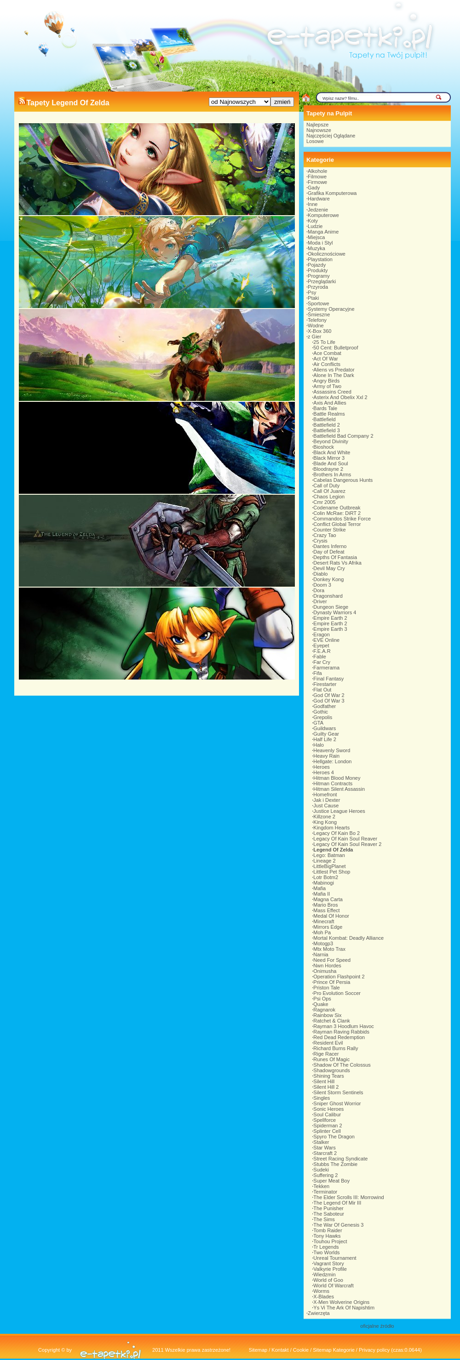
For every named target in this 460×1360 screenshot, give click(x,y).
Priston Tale (326, 987)
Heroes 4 (323, 772)
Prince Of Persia (331, 982)
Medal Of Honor (331, 916)
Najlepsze (317, 124)
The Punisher (328, 1208)
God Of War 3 (328, 700)
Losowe (315, 141)
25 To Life (324, 342)
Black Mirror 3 (329, 458)
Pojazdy (317, 265)
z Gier (314, 336)
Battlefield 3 (326, 430)
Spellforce (324, 1120)
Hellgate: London (332, 761)
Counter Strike (329, 529)
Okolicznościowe (326, 254)
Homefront (325, 794)
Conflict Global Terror (337, 524)
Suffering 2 (325, 1175)
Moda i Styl (320, 243)
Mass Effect (326, 910)
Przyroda (318, 287)
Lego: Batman (329, 855)
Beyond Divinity (330, 441)
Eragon (321, 634)
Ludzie (315, 226)
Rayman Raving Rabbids (341, 1031)
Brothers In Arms (332, 474)
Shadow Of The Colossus (342, 1065)
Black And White (331, 452)
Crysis (320, 540)
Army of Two (327, 386)
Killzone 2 (324, 816)
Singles (321, 1098)
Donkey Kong (328, 579)
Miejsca (316, 237)
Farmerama (326, 667)
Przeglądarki (322, 281)
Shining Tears (328, 1076)
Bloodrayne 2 (328, 469)
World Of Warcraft (333, 1285)
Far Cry (321, 662)
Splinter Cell (326, 1131)
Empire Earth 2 (330, 618)
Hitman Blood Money (336, 778)
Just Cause (326, 805)
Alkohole (317, 171)
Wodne (316, 325)
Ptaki (313, 298)
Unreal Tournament (334, 1258)
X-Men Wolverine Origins (341, 1302)
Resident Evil (328, 1043)
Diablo (320, 574)
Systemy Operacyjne (331, 309)
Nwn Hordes (327, 965)
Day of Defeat (328, 551)
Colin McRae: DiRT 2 (337, 513)
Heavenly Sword (331, 750)
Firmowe (317, 182)
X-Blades (323, 1296)
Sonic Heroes (328, 1109)
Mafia (319, 888)
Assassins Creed (332, 391)
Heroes (321, 767)
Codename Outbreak (336, 507)
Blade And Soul (330, 463)
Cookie (301, 1350)
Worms (321, 1291)
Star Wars (324, 1147)
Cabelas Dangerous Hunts (343, 480)
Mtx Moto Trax (329, 949)
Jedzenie (318, 209)
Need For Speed (332, 960)
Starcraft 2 (325, 1153)
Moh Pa (322, 932)
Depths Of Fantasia (335, 557)
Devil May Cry (329, 568)
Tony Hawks (326, 1236)
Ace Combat (327, 353)
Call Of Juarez (329, 491)
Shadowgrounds (331, 1070)
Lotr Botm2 (325, 877)
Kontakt (279, 1350)
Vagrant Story (328, 1263)
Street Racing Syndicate (340, 1158)
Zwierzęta (319, 1313)
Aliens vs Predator (333, 369)
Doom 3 (322, 585)
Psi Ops (322, 998)
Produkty (318, 270)
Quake (320, 1004)
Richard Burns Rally (335, 1048)
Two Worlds (326, 1252)
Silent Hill (323, 1081)
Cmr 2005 (324, 502)
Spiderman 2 (327, 1125)
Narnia (320, 954)
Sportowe (318, 303)
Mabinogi (323, 883)
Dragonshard (328, 596)
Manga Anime (323, 231)
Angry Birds (326, 380)
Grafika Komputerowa (332, 193)
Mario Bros (325, 905)
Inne (312, 204)
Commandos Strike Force (342, 518)
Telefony (317, 320)
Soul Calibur (327, 1114)
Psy (312, 292)
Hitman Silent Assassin (339, 789)
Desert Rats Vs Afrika (337, 563)
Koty (313, 220)
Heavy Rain (326, 756)
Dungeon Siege (330, 607)
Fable (319, 656)
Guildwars (324, 728)
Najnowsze (318, 130)
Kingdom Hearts (331, 827)
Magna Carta (328, 899)
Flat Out (322, 689)
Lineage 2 (324, 860)
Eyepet (321, 645)
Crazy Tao (324, 535)
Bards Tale (325, 408)
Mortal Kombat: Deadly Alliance (348, 938)
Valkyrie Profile (330, 1269)
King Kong (325, 822)
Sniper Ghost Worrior (337, 1103)
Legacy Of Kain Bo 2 (336, 833)
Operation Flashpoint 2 (338, 976)
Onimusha (324, 971)
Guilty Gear (326, 734)
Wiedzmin (324, 1274)
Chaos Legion (329, 496)
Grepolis (322, 717)
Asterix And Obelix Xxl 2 (340, 397)
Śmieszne (319, 314)
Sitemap (258, 1350)
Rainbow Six (327, 1015)
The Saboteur (328, 1214)
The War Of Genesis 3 (338, 1225)
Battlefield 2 (326, 425)
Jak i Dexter (326, 800)
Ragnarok (324, 1009)
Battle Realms (329, 414)
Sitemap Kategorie (334, 1350)
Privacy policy (374, 1350)
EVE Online (326, 640)
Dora (318, 590)
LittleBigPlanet (329, 866)
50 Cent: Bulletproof (335, 347)
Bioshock (323, 447)
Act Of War (325, 358)
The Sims (323, 1219)
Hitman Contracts (332, 783)
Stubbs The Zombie (335, 1164)
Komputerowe (323, 215)
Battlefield (324, 419)
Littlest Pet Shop (331, 871)
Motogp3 (323, 943)
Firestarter (324, 684)
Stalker (321, 1142)
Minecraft (323, 921)
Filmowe (317, 176)
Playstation (320, 259)
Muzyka (316, 248)
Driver (320, 601)
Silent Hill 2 (326, 1087)
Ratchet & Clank (331, 1020)
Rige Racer (326, 1054)
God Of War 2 (328, 695)
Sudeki (321, 1169)
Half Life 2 (324, 739)
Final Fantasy (328, 678)
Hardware (319, 198)
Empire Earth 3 (330, 629)
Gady (314, 187)
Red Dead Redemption (339, 1037)
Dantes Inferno (329, 546)
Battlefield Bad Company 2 (343, 436)
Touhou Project (330, 1241)
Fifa (317, 673)
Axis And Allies (329, 403)
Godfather (324, 706)
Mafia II (321, 894)
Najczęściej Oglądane (330, 135)
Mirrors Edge (327, 927)
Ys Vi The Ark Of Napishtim (343, 1307)
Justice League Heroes (339, 811)
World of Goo (328, 1280)
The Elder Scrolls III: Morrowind (348, 1197)
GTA (318, 723)
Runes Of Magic (331, 1059)
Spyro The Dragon (334, 1136)
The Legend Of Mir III (337, 1203)
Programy (319, 276)
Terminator (325, 1191)
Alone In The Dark (333, 375)
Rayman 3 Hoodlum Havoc (343, 1026)
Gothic (320, 711)
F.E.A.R (321, 651)
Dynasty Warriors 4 (334, 612)
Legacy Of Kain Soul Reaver (345, 838)
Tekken (321, 1186)
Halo (318, 745)
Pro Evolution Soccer (337, 993)
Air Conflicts (326, 364)
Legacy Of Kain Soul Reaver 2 (347, 844)
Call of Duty (326, 485)
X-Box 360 (319, 331)
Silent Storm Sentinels (338, 1092)
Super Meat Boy (331, 1180)
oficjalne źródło (377, 1326)
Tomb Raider (327, 1230)
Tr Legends (326, 1247)
